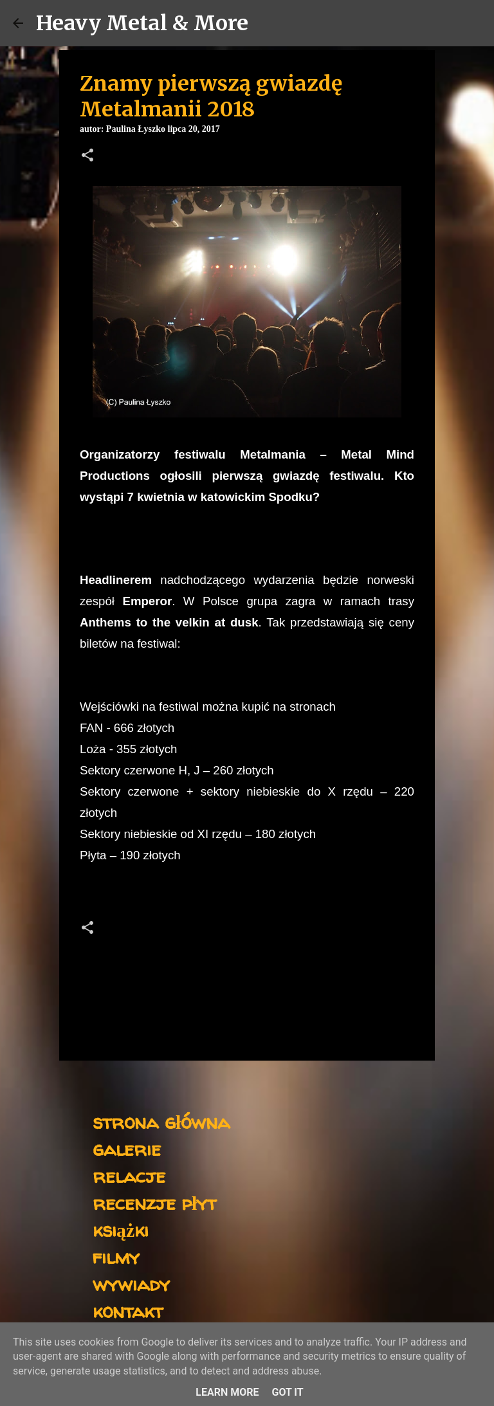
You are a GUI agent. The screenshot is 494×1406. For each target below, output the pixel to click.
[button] (87, 156)
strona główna (161, 1121)
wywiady (131, 1283)
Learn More (227, 1392)
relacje (129, 1175)
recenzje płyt (154, 1202)
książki (121, 1229)
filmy (116, 1256)
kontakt (128, 1310)
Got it (287, 1392)
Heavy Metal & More (142, 23)
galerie (127, 1148)
